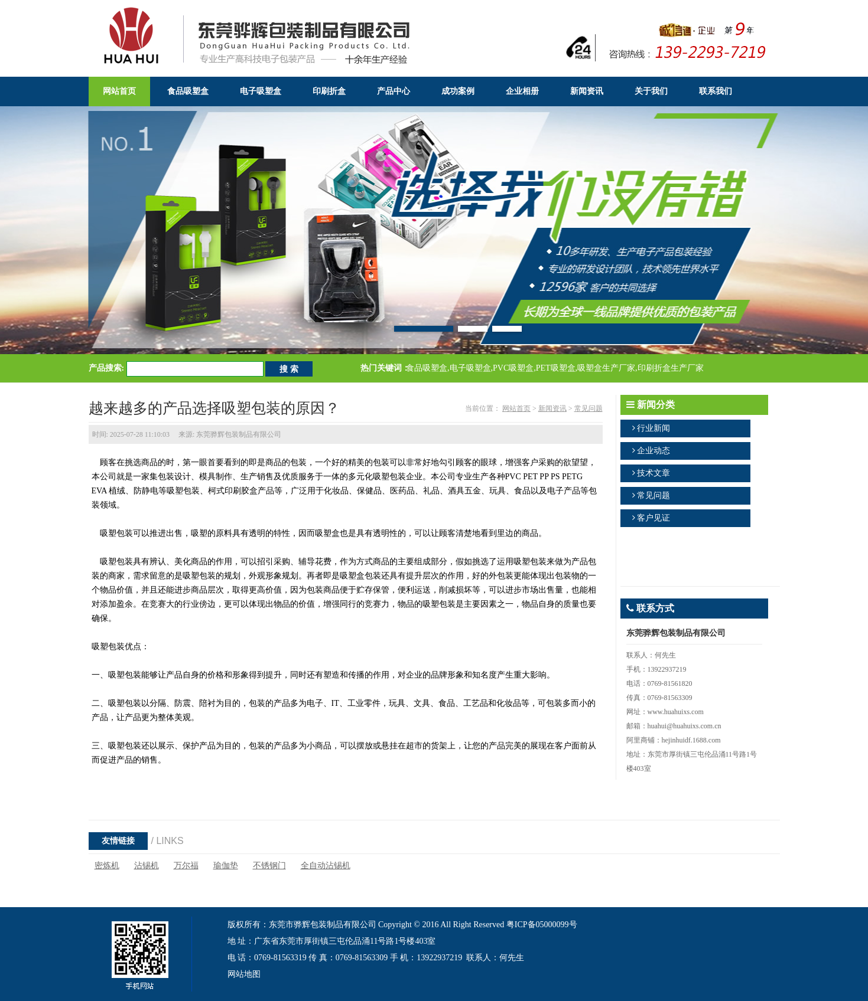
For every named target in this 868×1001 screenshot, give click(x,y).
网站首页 (516, 408)
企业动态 (653, 450)
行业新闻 (653, 428)
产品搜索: (107, 368)
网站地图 (244, 974)
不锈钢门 (269, 865)
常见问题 (588, 408)
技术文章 (653, 473)
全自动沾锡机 (325, 865)
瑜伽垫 (225, 865)
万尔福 (186, 865)
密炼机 (107, 865)
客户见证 (653, 517)
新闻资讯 (552, 408)
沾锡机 (146, 865)
